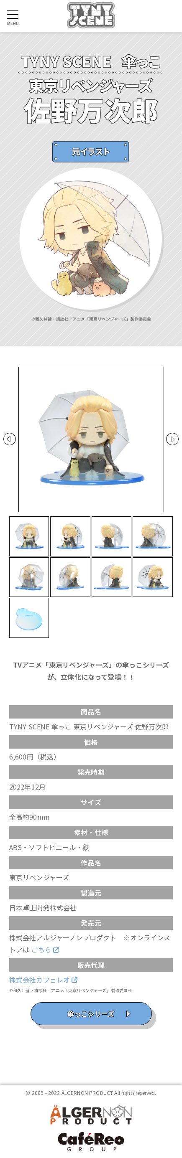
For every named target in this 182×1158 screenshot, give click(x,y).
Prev (9, 439)
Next (172, 439)
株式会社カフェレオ (43, 980)
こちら (45, 950)
